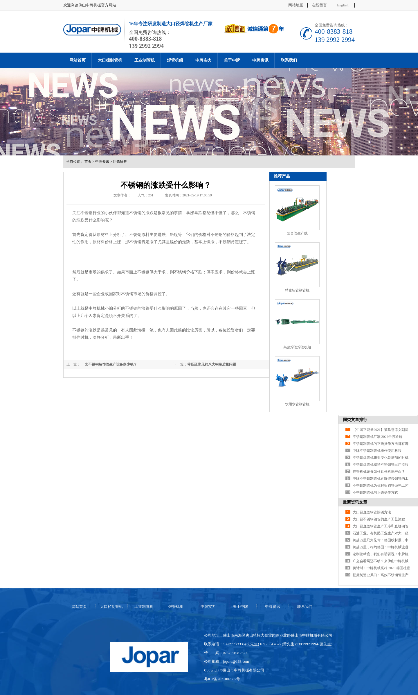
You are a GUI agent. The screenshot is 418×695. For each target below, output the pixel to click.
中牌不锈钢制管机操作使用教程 (377, 451)
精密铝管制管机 (297, 290)
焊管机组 (175, 60)
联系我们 (289, 60)
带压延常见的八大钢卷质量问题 (211, 364)
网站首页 (77, 60)
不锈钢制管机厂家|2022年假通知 (377, 437)
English (343, 5)
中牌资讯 (260, 60)
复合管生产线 (297, 233)
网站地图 (295, 5)
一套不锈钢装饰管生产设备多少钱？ (108, 364)
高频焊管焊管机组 (297, 347)
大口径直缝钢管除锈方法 (372, 512)
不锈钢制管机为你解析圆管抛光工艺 (380, 485)
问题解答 (120, 162)
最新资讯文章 (355, 502)
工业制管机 (144, 60)
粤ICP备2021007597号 (222, 679)
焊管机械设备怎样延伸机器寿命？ (379, 472)
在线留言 (319, 5)
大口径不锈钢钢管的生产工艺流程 (379, 519)
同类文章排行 (355, 420)
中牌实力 (203, 60)
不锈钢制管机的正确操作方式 (375, 492)
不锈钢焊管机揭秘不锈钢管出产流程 (380, 465)
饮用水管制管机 (297, 404)
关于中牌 (232, 60)
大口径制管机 (110, 60)
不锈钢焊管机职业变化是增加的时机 (380, 458)
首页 (87, 162)
